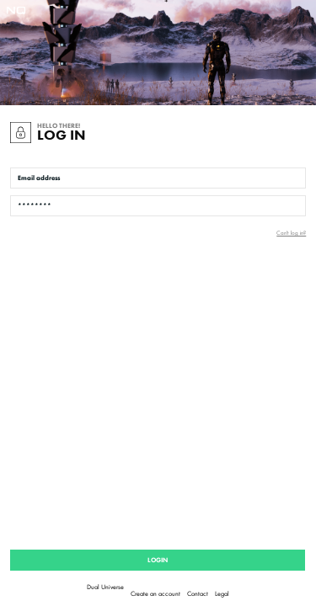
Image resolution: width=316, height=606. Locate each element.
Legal (222, 593)
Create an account (155, 593)
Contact (197, 593)
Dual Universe (105, 586)
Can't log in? (291, 233)
